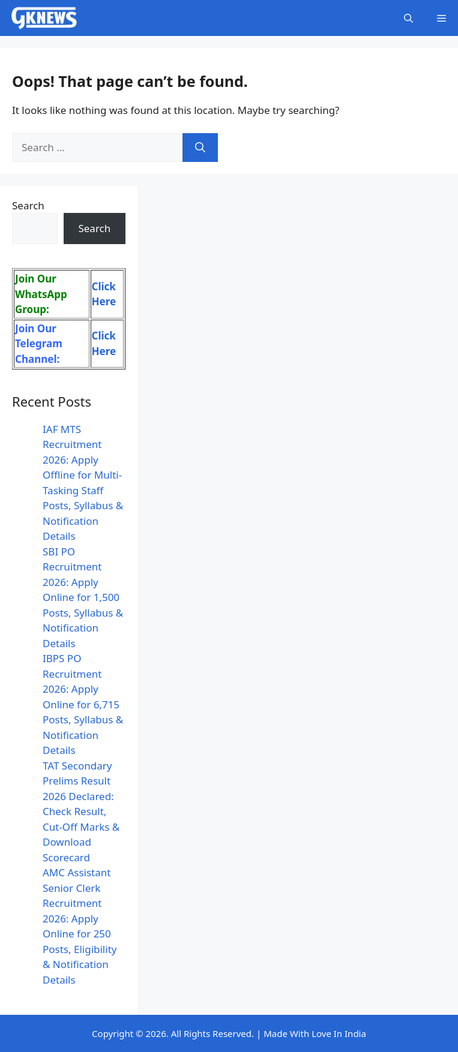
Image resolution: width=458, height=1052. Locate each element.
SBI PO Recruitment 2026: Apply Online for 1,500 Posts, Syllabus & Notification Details (83, 597)
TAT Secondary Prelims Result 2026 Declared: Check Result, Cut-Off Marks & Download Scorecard (81, 811)
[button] (408, 18)
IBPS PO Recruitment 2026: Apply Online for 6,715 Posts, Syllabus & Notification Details (83, 704)
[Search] (200, 147)
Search (28, 205)
